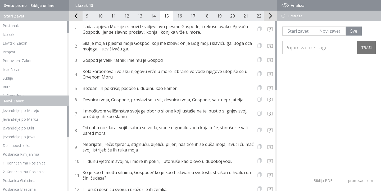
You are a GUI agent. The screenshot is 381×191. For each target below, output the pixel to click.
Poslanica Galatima (19, 180)
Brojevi (9, 51)
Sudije (8, 78)
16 (179, 16)
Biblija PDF (323, 180)
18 (206, 16)
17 (192, 16)
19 (219, 16)
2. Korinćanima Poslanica (24, 171)
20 (232, 16)
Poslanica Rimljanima (21, 154)
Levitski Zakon (15, 43)
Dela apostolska (16, 145)
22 (259, 16)
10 (100, 16)
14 (153, 16)
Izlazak (8, 34)
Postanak (11, 25)
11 (113, 16)
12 (126, 16)
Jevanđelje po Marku (20, 119)
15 (166, 16)
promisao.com (360, 180)
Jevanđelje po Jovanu (21, 136)
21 (245, 16)
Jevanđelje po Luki (18, 128)
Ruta (7, 86)
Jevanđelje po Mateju (21, 110)
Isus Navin (11, 69)
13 (140, 16)
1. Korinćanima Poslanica (24, 163)
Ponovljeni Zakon (18, 60)
